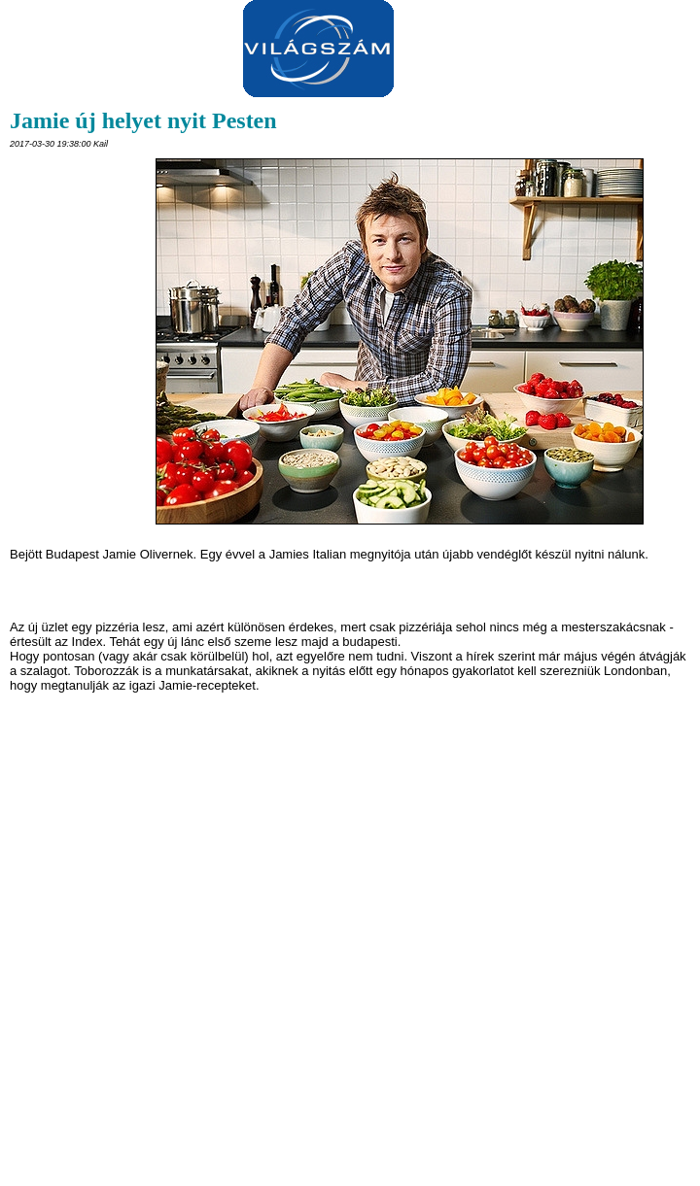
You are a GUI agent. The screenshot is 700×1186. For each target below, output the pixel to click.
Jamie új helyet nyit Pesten (143, 120)
